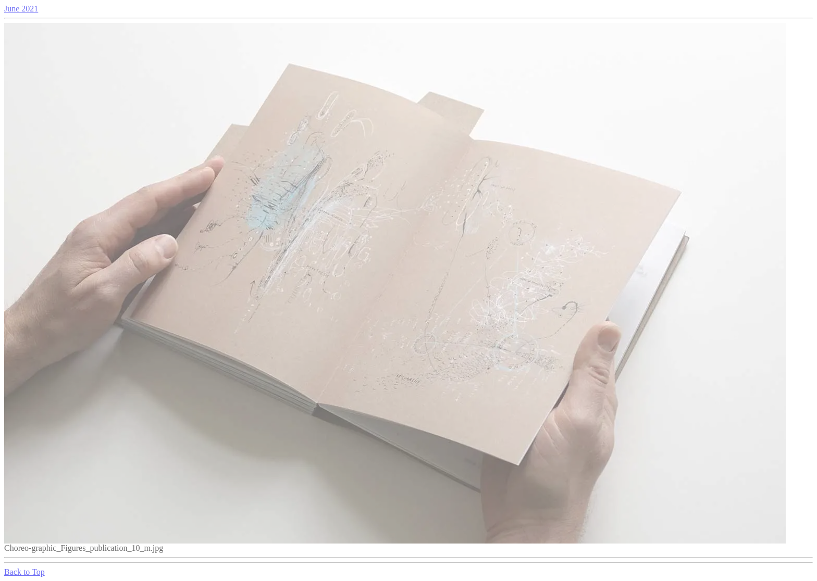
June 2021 (21, 8)
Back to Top (24, 571)
